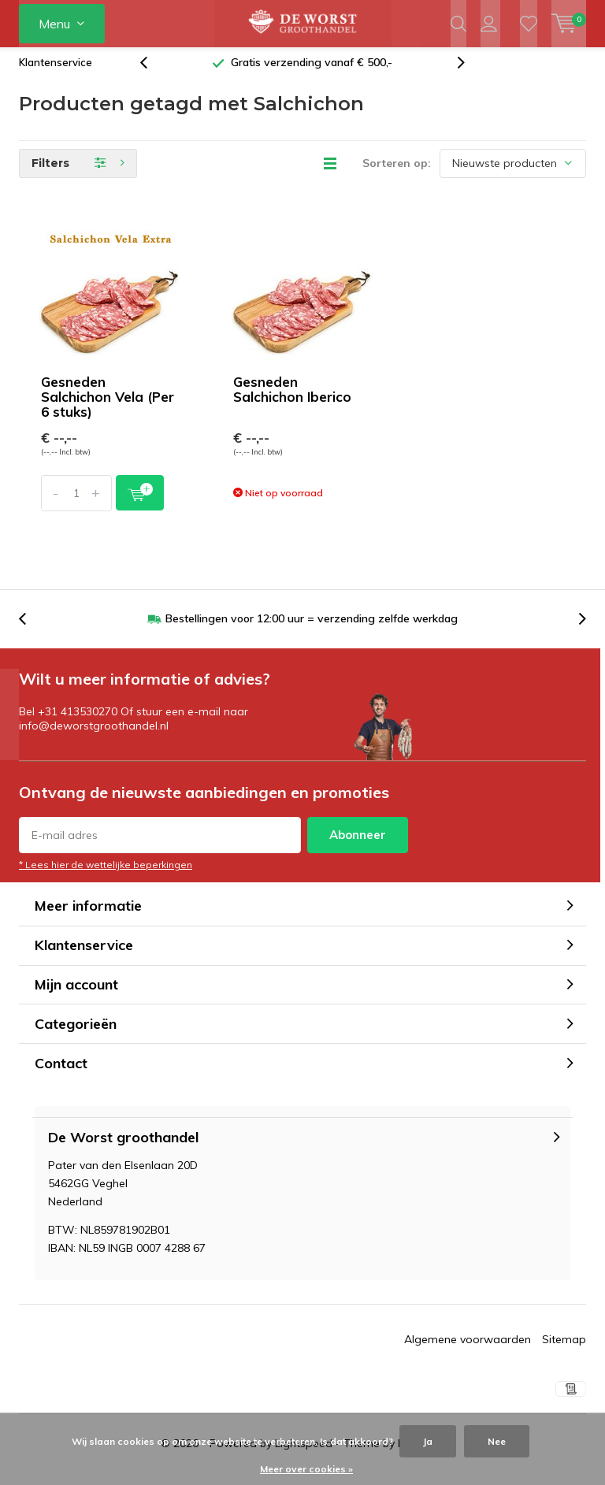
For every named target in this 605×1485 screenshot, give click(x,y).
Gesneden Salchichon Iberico (292, 401)
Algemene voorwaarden (467, 1351)
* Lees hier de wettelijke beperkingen (105, 876)
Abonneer (357, 846)
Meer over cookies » (306, 1469)
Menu (54, 24)
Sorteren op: (396, 175)
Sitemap (564, 1351)
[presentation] (152, 74)
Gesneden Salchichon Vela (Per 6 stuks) (107, 408)
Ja (427, 1441)
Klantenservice (55, 74)
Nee (497, 1441)
